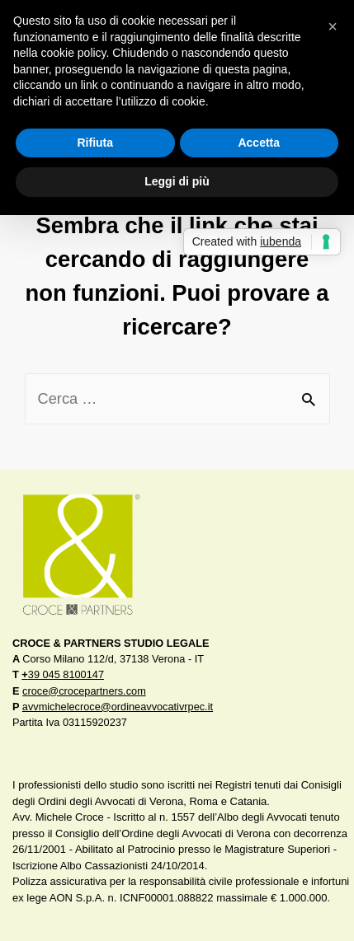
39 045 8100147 (62, 674)
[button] (332, 26)
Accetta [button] (259, 142)
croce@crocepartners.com (84, 691)
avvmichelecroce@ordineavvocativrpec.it (117, 706)
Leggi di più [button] (177, 181)
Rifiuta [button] (95, 142)
